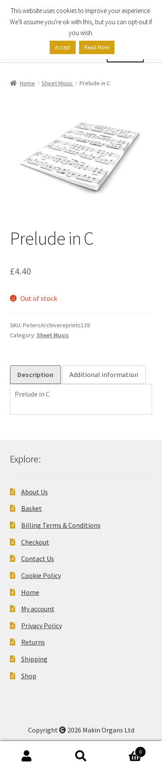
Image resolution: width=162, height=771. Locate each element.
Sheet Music (57, 83)
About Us (34, 491)
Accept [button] (62, 47)
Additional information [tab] (104, 374)
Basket (31, 508)
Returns (33, 642)
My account (37, 608)
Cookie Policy (41, 575)
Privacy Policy (41, 625)
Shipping (34, 659)
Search (81, 756)
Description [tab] (35, 374)
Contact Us (37, 558)
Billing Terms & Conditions (61, 525)
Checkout (35, 542)
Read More (96, 47)
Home (27, 83)
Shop (28, 675)
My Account (27, 756)
